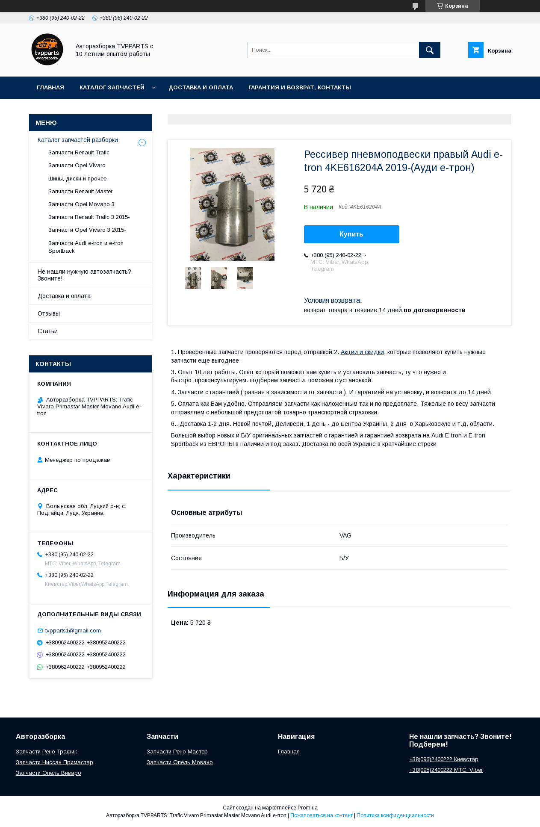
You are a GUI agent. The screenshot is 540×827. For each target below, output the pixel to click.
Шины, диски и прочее (77, 178)
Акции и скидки (362, 352)
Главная (50, 87)
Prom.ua (308, 808)
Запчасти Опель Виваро (48, 773)
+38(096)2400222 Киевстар (443, 759)
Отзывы (49, 313)
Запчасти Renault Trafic (78, 152)
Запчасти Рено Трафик (46, 751)
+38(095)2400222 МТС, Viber (446, 770)
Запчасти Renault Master (80, 191)
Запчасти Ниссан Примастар (54, 762)
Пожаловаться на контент (321, 815)
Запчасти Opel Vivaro (77, 165)
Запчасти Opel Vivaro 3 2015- (87, 230)
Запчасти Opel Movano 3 (81, 204)
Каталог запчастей (112, 87)
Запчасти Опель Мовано (180, 762)
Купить (351, 234)
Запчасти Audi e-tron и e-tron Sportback (86, 247)
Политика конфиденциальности (395, 815)
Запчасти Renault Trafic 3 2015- (89, 217)
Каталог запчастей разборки (78, 139)
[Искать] (429, 50)
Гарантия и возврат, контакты (299, 87)
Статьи (48, 331)
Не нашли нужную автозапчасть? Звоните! (84, 275)
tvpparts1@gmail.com (73, 630)
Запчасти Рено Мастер (177, 751)
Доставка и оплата (200, 87)
